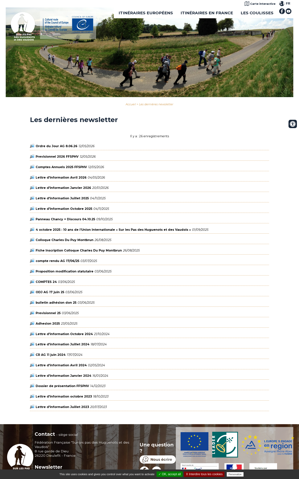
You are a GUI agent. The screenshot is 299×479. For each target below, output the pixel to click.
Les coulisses (257, 12)
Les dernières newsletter (156, 104)
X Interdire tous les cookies (204, 474)
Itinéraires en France (207, 12)
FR (288, 3)
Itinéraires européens (146, 12)
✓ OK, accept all (169, 474)
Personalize (235, 474)
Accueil (131, 104)
